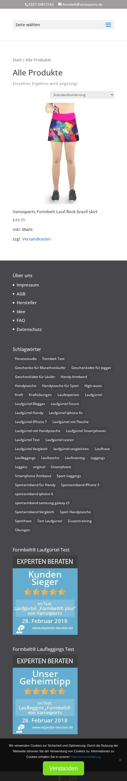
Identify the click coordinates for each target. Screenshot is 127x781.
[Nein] (120, 760)
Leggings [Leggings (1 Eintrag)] (98, 457)
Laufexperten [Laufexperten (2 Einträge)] (68, 394)
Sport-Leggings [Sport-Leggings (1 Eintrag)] (69, 475)
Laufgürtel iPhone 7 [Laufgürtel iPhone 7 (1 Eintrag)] (31, 421)
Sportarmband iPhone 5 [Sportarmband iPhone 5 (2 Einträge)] (80, 484)
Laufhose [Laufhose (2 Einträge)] (102, 448)
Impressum (28, 285)
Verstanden (63, 768)
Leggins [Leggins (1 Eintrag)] (21, 466)
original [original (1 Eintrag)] (39, 466)
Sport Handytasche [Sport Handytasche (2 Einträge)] (75, 511)
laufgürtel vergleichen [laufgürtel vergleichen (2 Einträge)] (71, 448)
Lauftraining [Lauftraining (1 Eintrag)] (75, 457)
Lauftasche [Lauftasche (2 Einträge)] (50, 457)
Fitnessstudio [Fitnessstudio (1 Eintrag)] (26, 358)
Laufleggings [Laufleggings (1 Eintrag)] (25, 457)
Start (17, 60)
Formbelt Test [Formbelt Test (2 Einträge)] (53, 358)
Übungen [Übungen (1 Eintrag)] (22, 530)
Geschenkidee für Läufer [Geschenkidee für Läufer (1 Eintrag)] (35, 376)
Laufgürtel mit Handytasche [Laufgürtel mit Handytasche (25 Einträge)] (37, 430)
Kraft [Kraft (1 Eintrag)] (19, 394)
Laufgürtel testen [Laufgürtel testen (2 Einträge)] (59, 439)
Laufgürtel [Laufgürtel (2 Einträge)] (93, 394)
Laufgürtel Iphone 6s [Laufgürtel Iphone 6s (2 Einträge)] (66, 412)
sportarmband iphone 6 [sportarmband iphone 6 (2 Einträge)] (34, 493)
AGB (21, 294)
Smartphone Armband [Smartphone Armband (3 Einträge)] (33, 475)
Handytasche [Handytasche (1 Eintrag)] (25, 385)
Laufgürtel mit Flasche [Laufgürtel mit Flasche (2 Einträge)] (70, 421)
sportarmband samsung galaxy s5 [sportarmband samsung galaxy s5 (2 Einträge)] (42, 502)
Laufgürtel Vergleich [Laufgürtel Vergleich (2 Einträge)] (31, 448)
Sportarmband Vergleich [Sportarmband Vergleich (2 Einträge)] (34, 511)
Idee (21, 311)
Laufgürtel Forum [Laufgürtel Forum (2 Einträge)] (65, 403)
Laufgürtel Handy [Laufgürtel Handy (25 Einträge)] (29, 412)
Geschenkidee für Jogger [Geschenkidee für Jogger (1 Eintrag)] (91, 367)
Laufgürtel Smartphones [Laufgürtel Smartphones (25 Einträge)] (86, 430)
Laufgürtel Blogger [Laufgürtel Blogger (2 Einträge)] (30, 403)
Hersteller (27, 302)
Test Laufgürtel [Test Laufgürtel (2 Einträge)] (49, 521)
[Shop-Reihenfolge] (82, 95)
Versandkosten (36, 239)
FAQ (21, 320)
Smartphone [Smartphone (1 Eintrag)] (61, 466)
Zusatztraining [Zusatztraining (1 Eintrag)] (80, 521)
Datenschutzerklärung (86, 756)
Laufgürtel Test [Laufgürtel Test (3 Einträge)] (27, 439)
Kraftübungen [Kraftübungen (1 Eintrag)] (40, 394)
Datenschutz (29, 329)
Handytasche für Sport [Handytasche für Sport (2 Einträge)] (60, 385)
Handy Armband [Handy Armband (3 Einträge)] (74, 376)
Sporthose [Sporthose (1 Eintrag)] (23, 521)
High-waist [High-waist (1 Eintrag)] (93, 385)
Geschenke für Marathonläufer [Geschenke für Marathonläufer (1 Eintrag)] (40, 367)
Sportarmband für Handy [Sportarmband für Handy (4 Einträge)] (35, 484)
